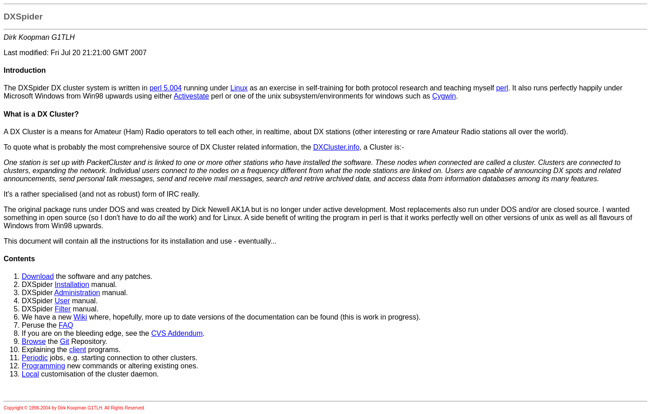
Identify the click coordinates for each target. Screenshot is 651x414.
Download (38, 276)
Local (30, 374)
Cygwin (444, 96)
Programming (43, 366)
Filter (63, 309)
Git (64, 341)
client (77, 349)
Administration (77, 292)
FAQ (66, 325)
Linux (239, 88)
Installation (72, 284)
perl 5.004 (166, 88)
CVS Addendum (177, 333)
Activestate (191, 96)
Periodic (35, 358)
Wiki (80, 317)
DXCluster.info (336, 147)
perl (502, 88)
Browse (34, 341)
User (62, 301)
